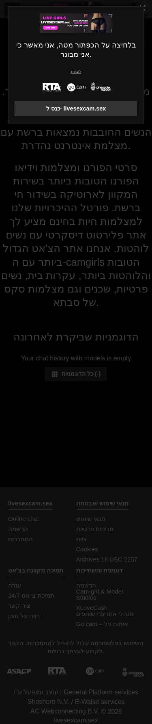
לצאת (76, 71)
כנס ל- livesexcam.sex (76, 108)
